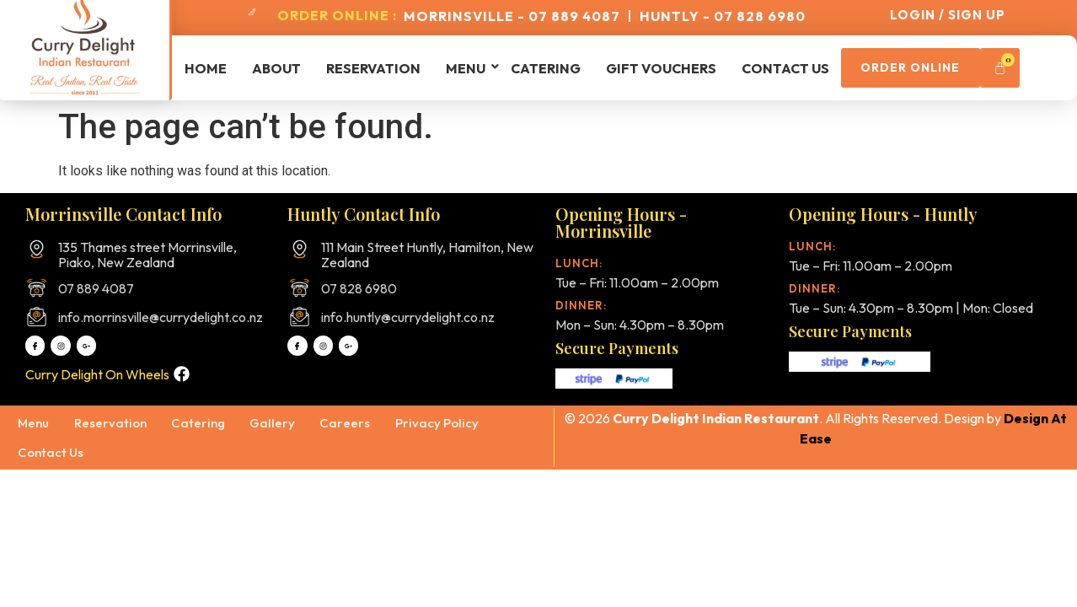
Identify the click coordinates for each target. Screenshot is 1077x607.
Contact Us (785, 68)
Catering (546, 68)
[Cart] (1026, 68)
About (276, 68)
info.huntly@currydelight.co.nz (408, 317)
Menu (465, 68)
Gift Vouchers (661, 68)
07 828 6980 (359, 288)
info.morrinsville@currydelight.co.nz (160, 317)
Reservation (373, 68)
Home (206, 68)
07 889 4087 (96, 288)
